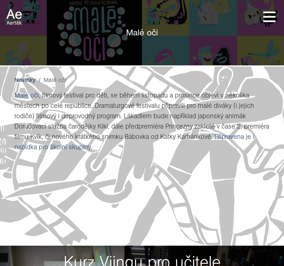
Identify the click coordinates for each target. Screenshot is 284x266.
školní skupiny (70, 147)
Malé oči (26, 95)
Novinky (25, 79)
